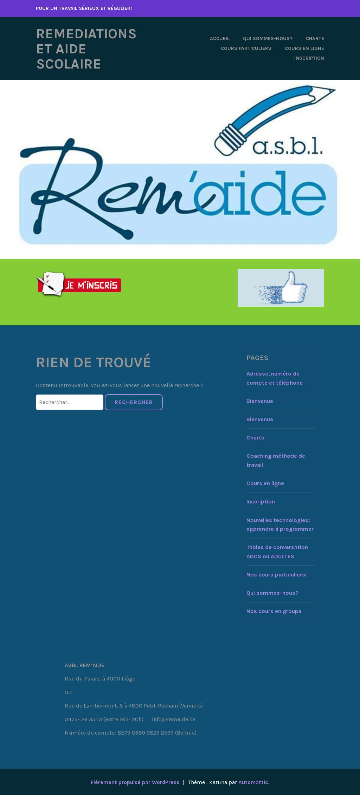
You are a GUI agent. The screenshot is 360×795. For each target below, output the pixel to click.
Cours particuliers (246, 48)
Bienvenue (259, 400)
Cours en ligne (304, 48)
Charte (315, 38)
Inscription (309, 58)
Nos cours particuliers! (276, 574)
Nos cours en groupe (274, 610)
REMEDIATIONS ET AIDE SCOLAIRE (89, 48)
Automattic (255, 781)
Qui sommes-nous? (267, 38)
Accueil (220, 38)
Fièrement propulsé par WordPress (135, 781)
